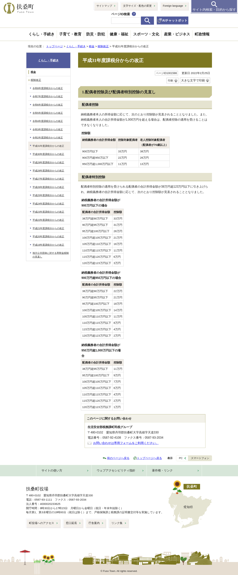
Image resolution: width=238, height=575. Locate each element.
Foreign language (173, 5)
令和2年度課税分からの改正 (48, 137)
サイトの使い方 (51, 470)
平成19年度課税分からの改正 (48, 244)
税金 (91, 46)
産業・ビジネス (177, 34)
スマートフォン (200, 458)
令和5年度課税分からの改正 (48, 113)
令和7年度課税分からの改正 (48, 96)
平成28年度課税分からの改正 (48, 170)
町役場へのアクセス (41, 523)
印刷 (170, 80)
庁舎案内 (94, 523)
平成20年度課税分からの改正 (48, 236)
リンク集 (117, 523)
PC (181, 458)
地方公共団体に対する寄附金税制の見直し (51, 255)
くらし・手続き (41, 34)
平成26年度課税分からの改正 (48, 187)
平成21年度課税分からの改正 (48, 228)
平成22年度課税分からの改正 (48, 220)
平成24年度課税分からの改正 (48, 203)
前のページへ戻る (118, 458)
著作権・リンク (162, 470)
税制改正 (103, 46)
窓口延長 (71, 523)
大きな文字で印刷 (193, 80)
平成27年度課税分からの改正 (48, 178)
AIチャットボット (175, 20)
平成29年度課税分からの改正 (48, 162)
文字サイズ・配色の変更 (137, 5)
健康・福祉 (119, 34)
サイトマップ (104, 5)
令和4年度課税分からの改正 (48, 121)
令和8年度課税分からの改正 (48, 88)
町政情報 (202, 34)
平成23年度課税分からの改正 (48, 211)
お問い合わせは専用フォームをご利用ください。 (126, 443)
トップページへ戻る (149, 458)
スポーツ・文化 (146, 34)
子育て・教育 (70, 34)
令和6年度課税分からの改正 (48, 104)
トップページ (54, 46)
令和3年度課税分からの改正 (48, 129)
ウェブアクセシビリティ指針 (116, 470)
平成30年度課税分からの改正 (48, 154)
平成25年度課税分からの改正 (48, 195)
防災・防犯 (95, 34)
